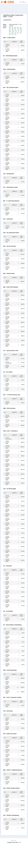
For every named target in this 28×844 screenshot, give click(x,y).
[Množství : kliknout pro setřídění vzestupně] (15, 41)
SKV (21, 30)
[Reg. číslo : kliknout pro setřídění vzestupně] (22, 41)
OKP (21, 29)
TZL (18, 31)
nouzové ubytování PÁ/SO (7, 77)
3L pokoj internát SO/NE (7, 104)
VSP (18, 33)
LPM (18, 29)
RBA (10, 34)
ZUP (20, 33)
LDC (15, 29)
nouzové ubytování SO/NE (7, 64)
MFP (10, 30)
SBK (13, 30)
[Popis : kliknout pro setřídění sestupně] (7, 41)
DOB (15, 27)
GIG (15, 34)
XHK (13, 34)
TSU (16, 31)
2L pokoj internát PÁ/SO (8, 438)
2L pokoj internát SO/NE (7, 95)
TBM (13, 31)
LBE (12, 29)
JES (20, 27)
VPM (12, 33)
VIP (21, 31)
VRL (15, 33)
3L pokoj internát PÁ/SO (8, 362)
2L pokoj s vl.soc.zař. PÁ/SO (7, 45)
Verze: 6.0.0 (13, 840)
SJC (16, 30)
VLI (9, 33)
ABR (10, 27)
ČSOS (19, 842)
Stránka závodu (7, 19)
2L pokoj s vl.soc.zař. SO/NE (7, 50)
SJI (18, 30)
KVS (10, 29)
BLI (12, 27)
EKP (18, 27)
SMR (10, 31)
